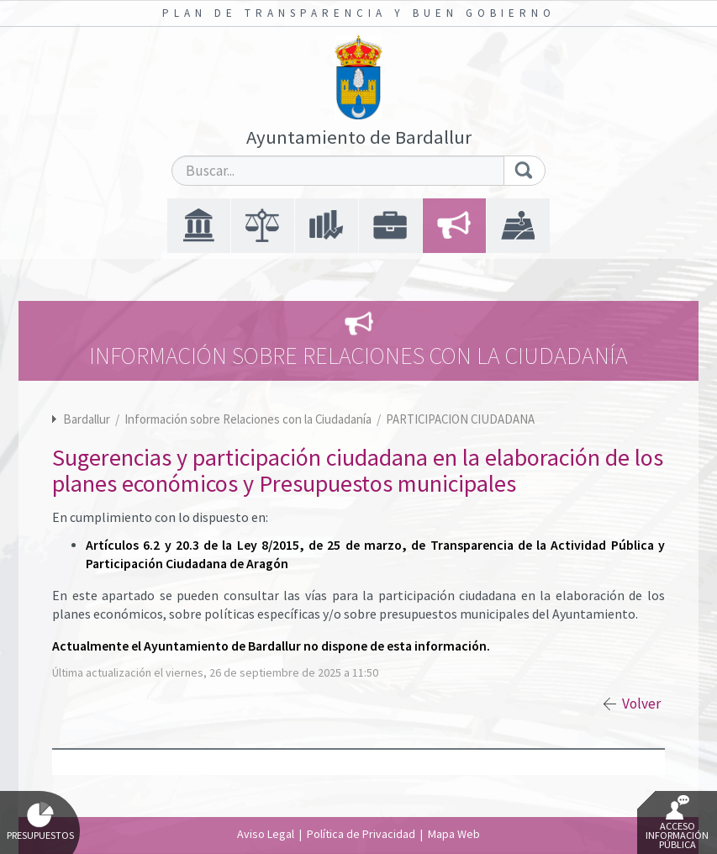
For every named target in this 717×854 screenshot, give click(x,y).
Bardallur (86, 419)
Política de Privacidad (361, 833)
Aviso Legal (265, 833)
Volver (641, 703)
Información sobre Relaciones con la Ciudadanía (249, 419)
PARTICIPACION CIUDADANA (460, 419)
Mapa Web (454, 833)
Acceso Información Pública (677, 823)
